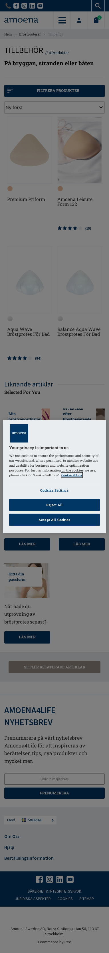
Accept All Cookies (54, 520)
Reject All (54, 505)
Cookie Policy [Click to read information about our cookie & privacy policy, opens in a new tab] (71, 475)
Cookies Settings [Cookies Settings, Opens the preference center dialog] (54, 490)
